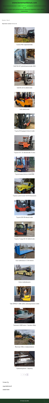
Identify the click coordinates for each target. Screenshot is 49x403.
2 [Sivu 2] (25, 374)
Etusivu (4, 20)
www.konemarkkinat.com (24, 2)
